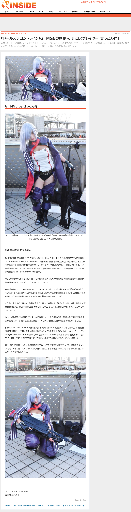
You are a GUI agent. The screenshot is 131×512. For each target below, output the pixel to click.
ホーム (7, 12)
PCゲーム (63, 12)
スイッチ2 (19, 12)
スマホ (51, 12)
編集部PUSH (89, 12)
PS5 (41, 12)
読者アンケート (106, 12)
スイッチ (31, 12)
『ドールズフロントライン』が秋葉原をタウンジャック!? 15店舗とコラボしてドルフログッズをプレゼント (44, 505)
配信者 (75, 12)
